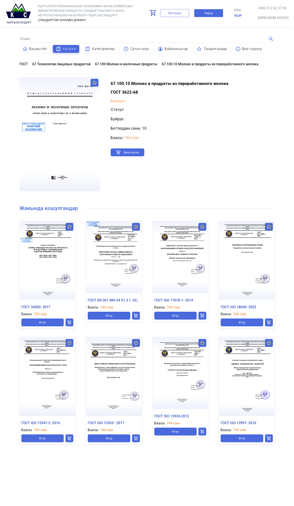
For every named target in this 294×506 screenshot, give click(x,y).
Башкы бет (34, 49)
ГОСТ (23, 64)
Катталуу (174, 13)
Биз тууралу (249, 49)
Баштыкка (131, 152)
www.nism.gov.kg (273, 18)
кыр (238, 16)
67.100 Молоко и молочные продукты (126, 64)
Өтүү (42, 322)
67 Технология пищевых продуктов (61, 64)
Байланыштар (173, 49)
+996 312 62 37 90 (272, 8)
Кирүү (209, 13)
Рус (237, 10)
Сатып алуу (136, 49)
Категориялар (100, 49)
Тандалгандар (212, 49)
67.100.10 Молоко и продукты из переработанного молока (210, 64)
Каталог (66, 49)
